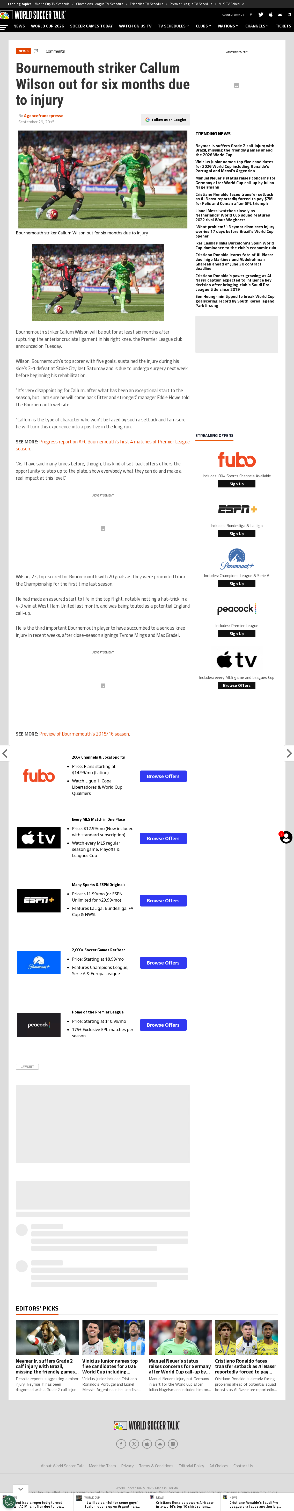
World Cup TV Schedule (52, 3)
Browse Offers (163, 776)
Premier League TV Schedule (191, 3)
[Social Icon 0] (121, 1444)
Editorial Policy (191, 1466)
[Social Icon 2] (147, 1444)
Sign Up (237, 484)
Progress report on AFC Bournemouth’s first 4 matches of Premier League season (103, 445)
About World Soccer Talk (62, 1466)
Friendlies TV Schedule (146, 3)
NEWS (19, 26)
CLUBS (204, 26)
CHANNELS (257, 26)
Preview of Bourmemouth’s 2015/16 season (84, 733)
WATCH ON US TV (135, 26)
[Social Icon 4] (173, 1444)
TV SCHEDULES (174, 26)
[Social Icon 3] (160, 1444)
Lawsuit (27, 1067)
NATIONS (228, 26)
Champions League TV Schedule (99, 3)
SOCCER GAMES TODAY (91, 26)
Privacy (127, 1466)
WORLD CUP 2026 (47, 26)
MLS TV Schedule (231, 3)
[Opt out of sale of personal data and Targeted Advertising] (9, 1501)
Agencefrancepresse (43, 115)
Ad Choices (218, 1466)
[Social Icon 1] (134, 1444)
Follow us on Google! (169, 119)
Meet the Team (102, 1466)
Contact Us (243, 1466)
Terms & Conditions (156, 1466)
